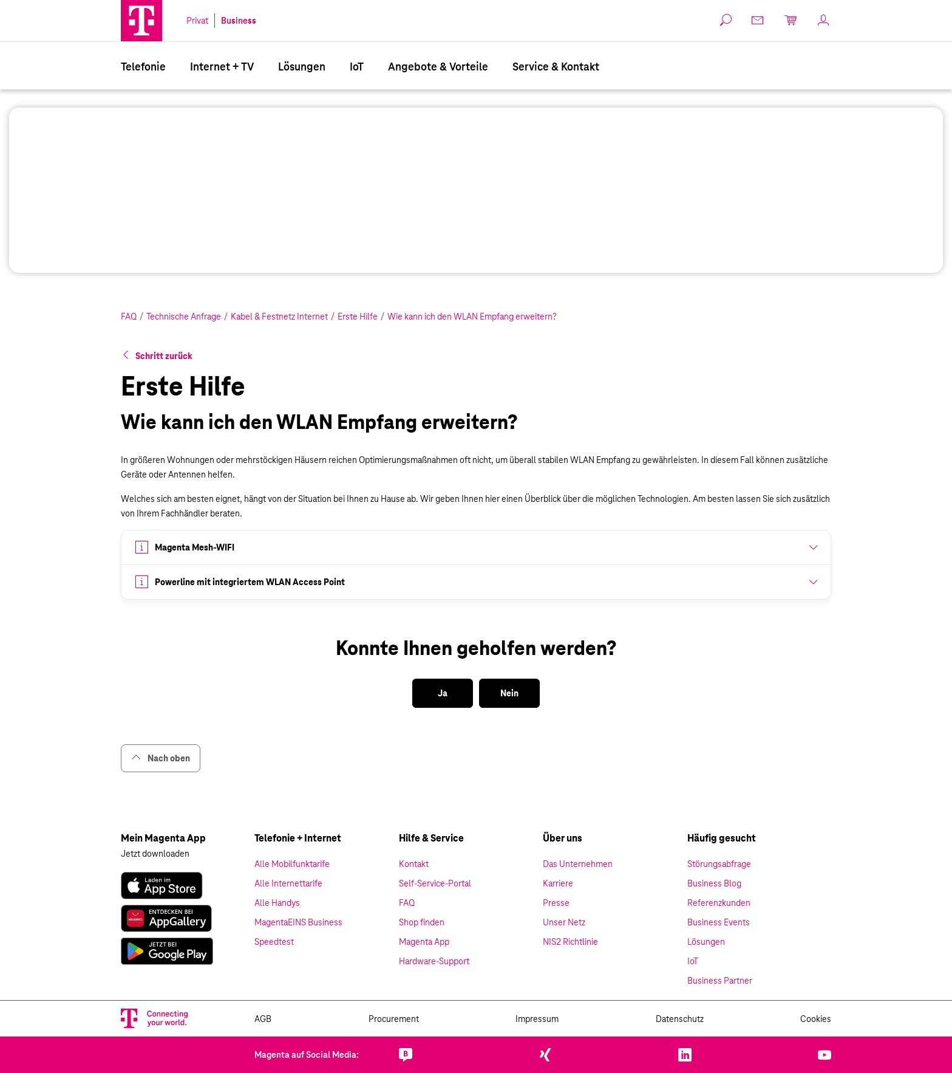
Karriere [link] (558, 883)
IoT (357, 67)
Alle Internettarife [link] (288, 883)
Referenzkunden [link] (718, 902)
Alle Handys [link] (277, 902)
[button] (141, 20)
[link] (758, 20)
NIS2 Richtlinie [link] (570, 941)
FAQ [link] (407, 902)
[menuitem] (143, 65)
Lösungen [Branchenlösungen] (301, 67)
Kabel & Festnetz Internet (279, 316)
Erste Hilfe (358, 316)
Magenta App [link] (424, 941)
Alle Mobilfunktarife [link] (292, 864)
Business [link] (238, 21)
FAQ (129, 316)
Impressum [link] (537, 1018)
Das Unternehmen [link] (578, 864)
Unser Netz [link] (564, 922)
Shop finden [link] (421, 922)
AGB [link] (262, 1018)
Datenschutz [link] (680, 1018)
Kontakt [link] (414, 864)
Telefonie (143, 67)
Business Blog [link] (714, 883)
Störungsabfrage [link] (719, 864)
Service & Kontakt (555, 67)
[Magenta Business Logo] (141, 20)
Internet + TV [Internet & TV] (222, 67)
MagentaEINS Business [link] (298, 922)
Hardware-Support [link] (434, 961)
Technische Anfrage (183, 316)
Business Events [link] (718, 922)
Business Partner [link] (719, 980)
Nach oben (160, 758)
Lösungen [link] (706, 941)
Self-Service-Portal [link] (435, 883)
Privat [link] (197, 21)
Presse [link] (556, 902)
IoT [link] (692, 961)
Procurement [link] (394, 1018)
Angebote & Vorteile (438, 67)
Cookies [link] (815, 1018)
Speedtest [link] (274, 941)
